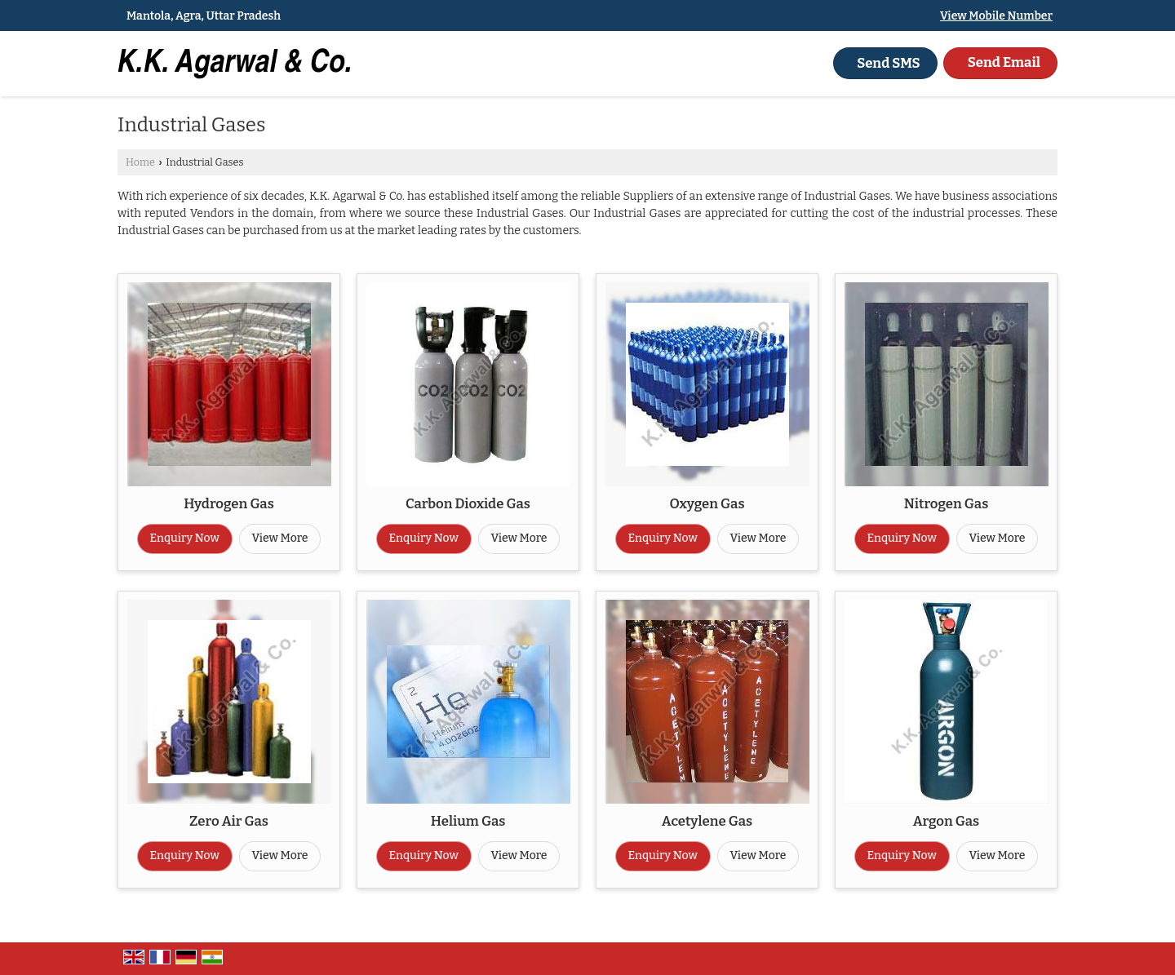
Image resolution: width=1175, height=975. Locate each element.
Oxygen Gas (706, 503)
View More (280, 538)
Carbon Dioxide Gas (468, 503)
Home (140, 162)
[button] (996, 16)
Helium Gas (468, 821)
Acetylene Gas (707, 821)
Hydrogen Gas (229, 503)
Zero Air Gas (228, 821)
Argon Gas (946, 821)
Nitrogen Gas (946, 503)
